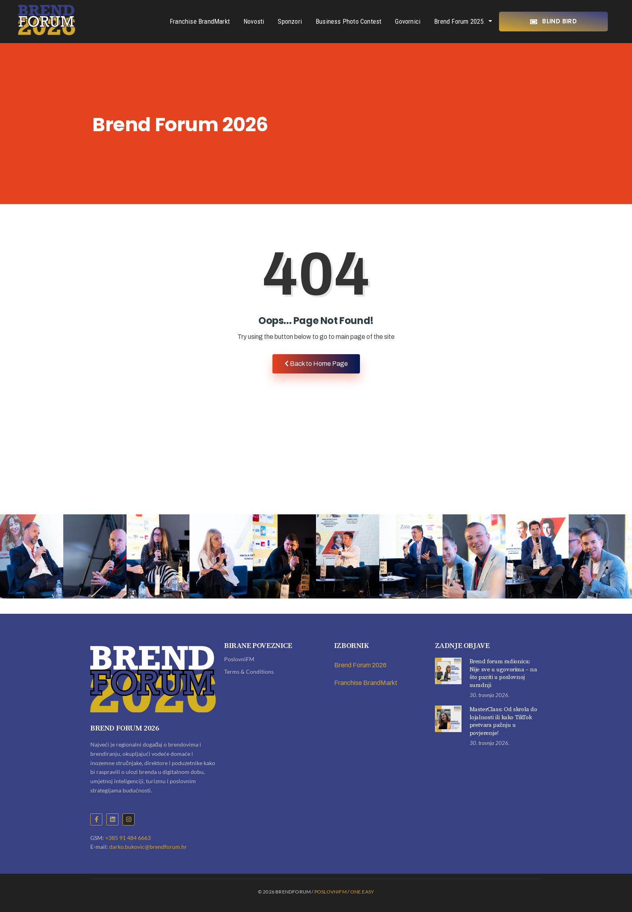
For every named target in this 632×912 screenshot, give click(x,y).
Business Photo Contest (348, 21)
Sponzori (290, 21)
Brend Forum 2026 (360, 665)
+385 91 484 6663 (128, 837)
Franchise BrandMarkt (200, 21)
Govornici (407, 21)
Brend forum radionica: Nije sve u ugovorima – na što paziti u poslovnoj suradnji (503, 673)
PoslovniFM (239, 659)
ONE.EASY (362, 892)
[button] (607, 568)
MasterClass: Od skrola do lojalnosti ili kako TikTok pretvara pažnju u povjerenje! (503, 721)
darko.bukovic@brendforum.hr (148, 846)
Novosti (253, 21)
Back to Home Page (316, 363)
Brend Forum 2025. (461, 21)
